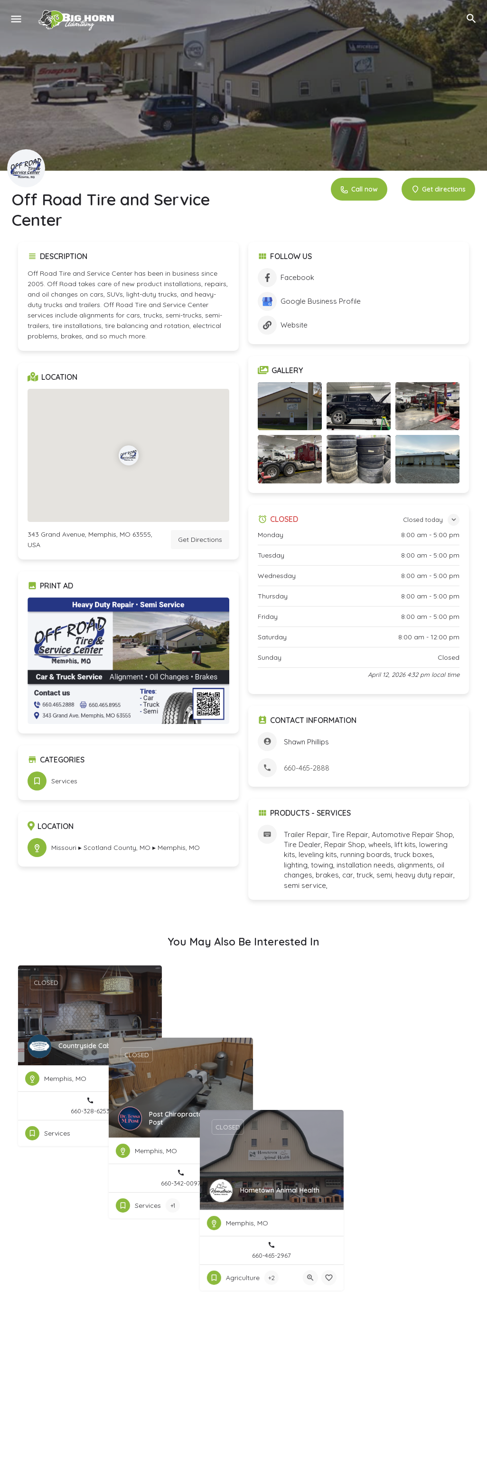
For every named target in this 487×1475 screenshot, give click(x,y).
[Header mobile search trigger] (471, 18)
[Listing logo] (26, 168)
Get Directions (200, 539)
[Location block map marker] (129, 455)
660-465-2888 (306, 767)
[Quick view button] (128, 1133)
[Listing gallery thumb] (128, 661)
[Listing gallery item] (290, 406)
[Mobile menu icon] (16, 19)
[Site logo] (78, 19)
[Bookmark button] (147, 1133)
